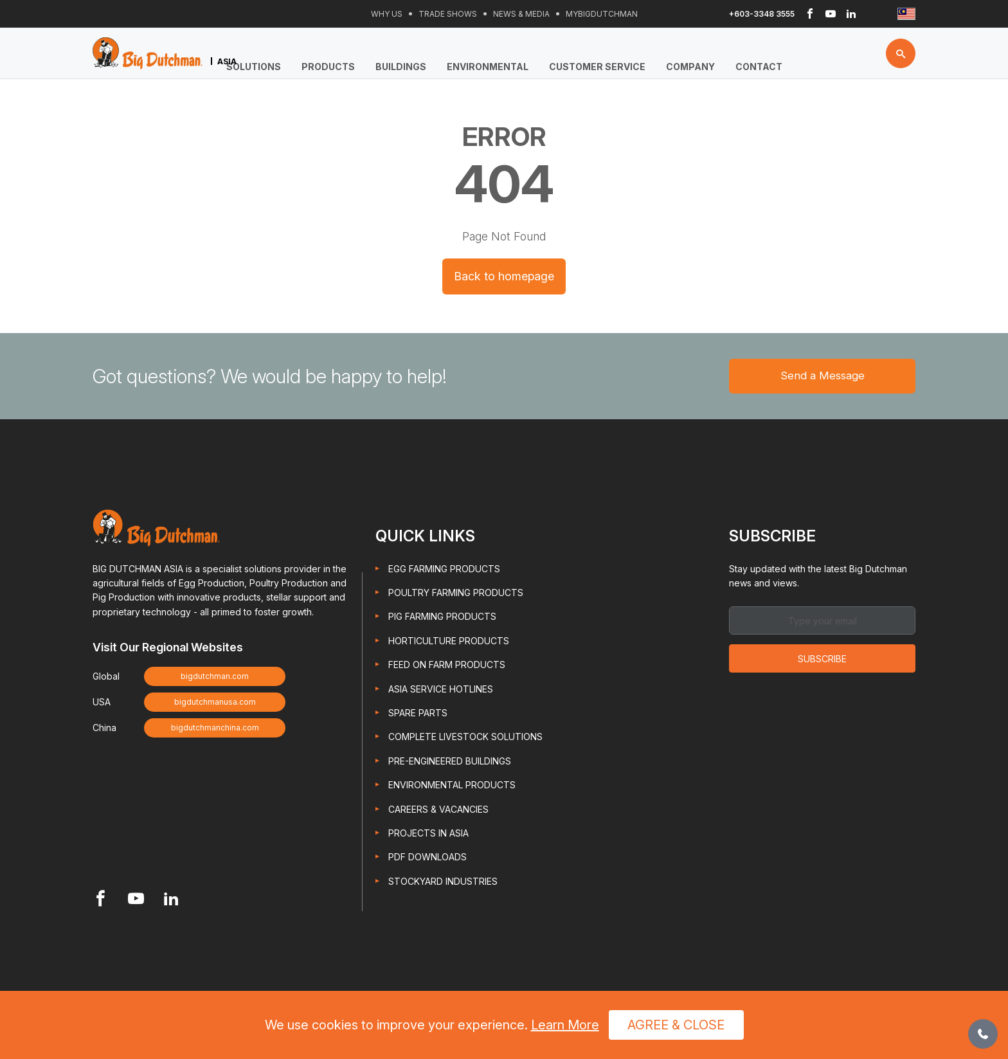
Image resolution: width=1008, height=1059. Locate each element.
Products (328, 66)
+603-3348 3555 (762, 14)
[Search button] (900, 54)
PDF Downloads (427, 858)
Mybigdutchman (602, 14)
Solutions (253, 66)
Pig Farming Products (442, 618)
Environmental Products (452, 786)
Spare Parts (417, 714)
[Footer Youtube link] (136, 902)
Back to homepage (504, 276)
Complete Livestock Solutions (465, 738)
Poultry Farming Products (455, 594)
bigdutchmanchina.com (215, 729)
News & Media (521, 14)
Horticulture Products (448, 642)
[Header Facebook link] (810, 14)
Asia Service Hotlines (440, 690)
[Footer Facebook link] (101, 902)
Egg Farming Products (444, 570)
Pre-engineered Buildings (449, 762)
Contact (758, 66)
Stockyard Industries (443, 882)
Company (690, 66)
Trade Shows (448, 14)
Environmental (487, 66)
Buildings (400, 66)
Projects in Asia (428, 834)
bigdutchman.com (215, 678)
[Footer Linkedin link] (171, 902)
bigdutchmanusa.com (215, 704)
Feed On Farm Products (446, 666)
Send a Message (822, 376)
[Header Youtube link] (830, 14)
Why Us (386, 14)
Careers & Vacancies (438, 810)
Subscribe (822, 660)
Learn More (565, 1025)
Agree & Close (675, 1025)
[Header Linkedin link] (851, 14)
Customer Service (597, 66)
